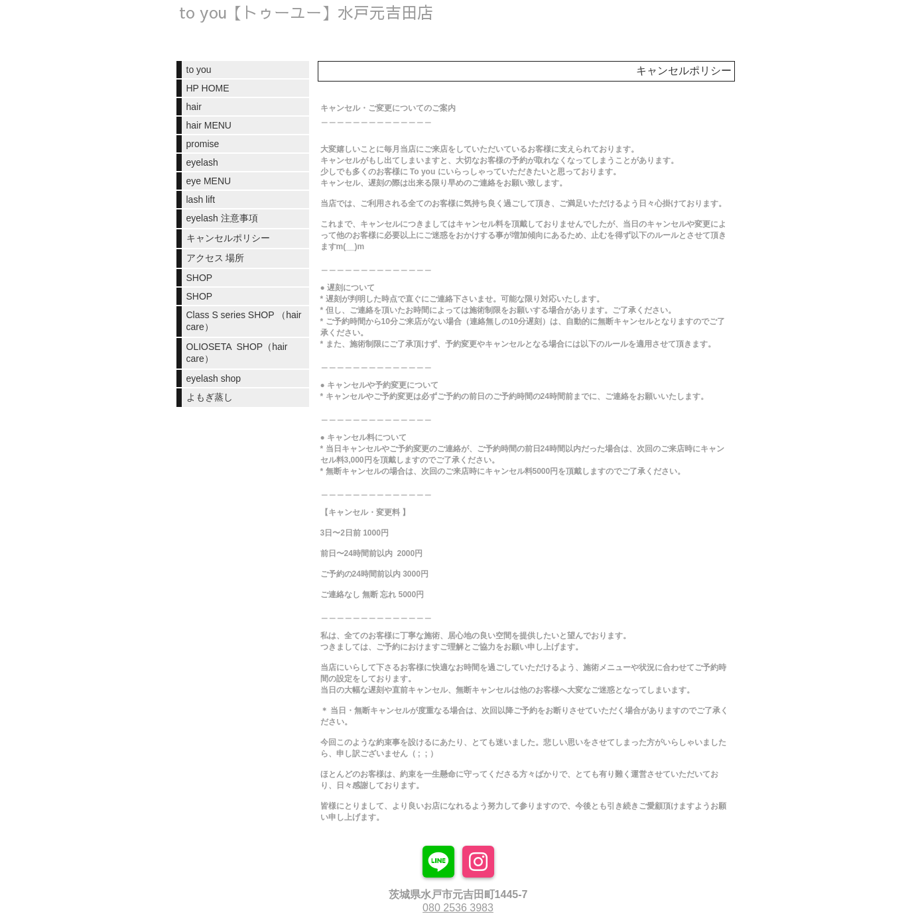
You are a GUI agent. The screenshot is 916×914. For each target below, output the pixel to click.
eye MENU (208, 181)
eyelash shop (213, 378)
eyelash (202, 162)
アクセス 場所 (215, 258)
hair (194, 106)
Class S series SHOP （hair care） (244, 321)
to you (199, 69)
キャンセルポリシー (228, 238)
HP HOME (207, 88)
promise (203, 144)
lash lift (201, 199)
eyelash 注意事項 (222, 218)
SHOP (199, 277)
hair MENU (208, 125)
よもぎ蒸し (209, 397)
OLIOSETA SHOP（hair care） (237, 352)
